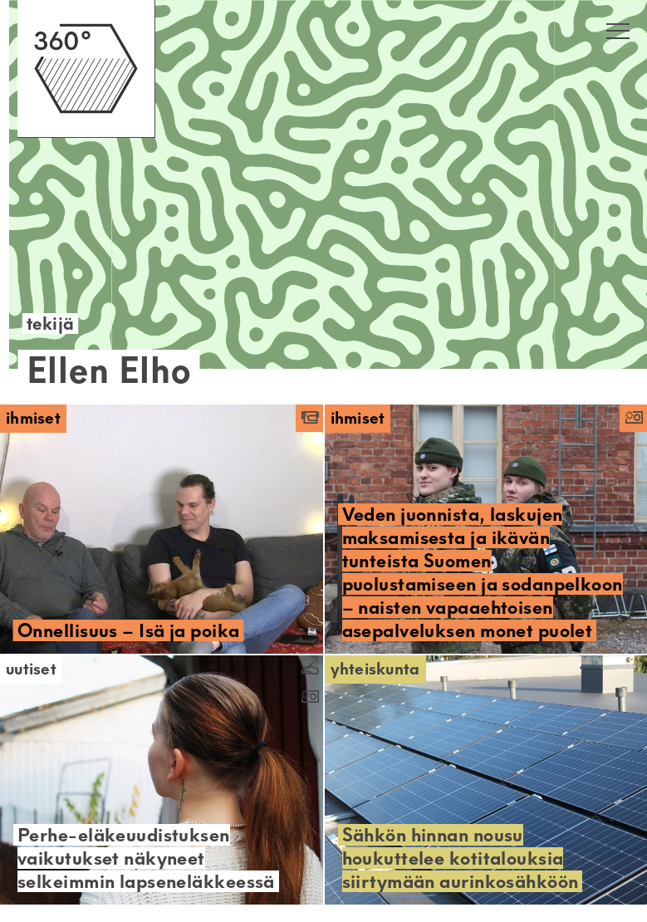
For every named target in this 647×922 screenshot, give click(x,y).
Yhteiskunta (375, 669)
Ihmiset (33, 418)
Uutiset (31, 669)
